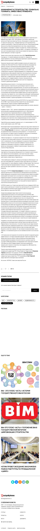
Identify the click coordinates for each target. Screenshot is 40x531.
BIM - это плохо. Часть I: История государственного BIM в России (15, 392)
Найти (35, 290)
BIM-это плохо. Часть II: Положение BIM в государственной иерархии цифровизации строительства (19, 429)
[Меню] (37, 2)
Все (3, 300)
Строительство (6, 15)
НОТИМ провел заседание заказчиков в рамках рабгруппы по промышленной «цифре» (18, 468)
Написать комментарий (10, 280)
